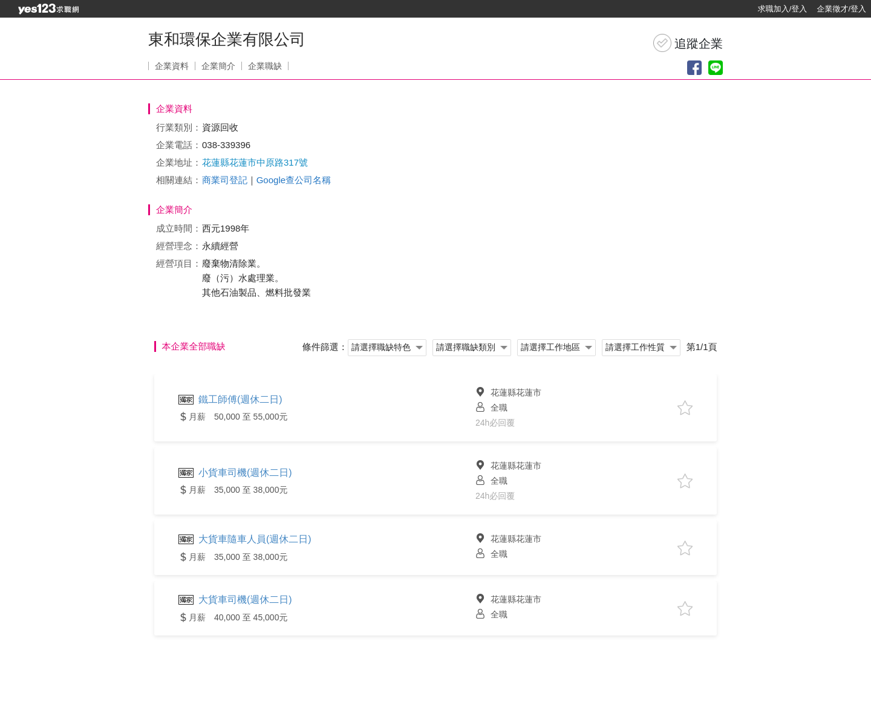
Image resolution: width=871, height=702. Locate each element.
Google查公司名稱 (293, 180)
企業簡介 (218, 66)
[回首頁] (48, 9)
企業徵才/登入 (841, 8)
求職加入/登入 (782, 8)
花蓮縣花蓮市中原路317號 (255, 162)
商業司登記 (224, 180)
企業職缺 (265, 66)
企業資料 (172, 66)
